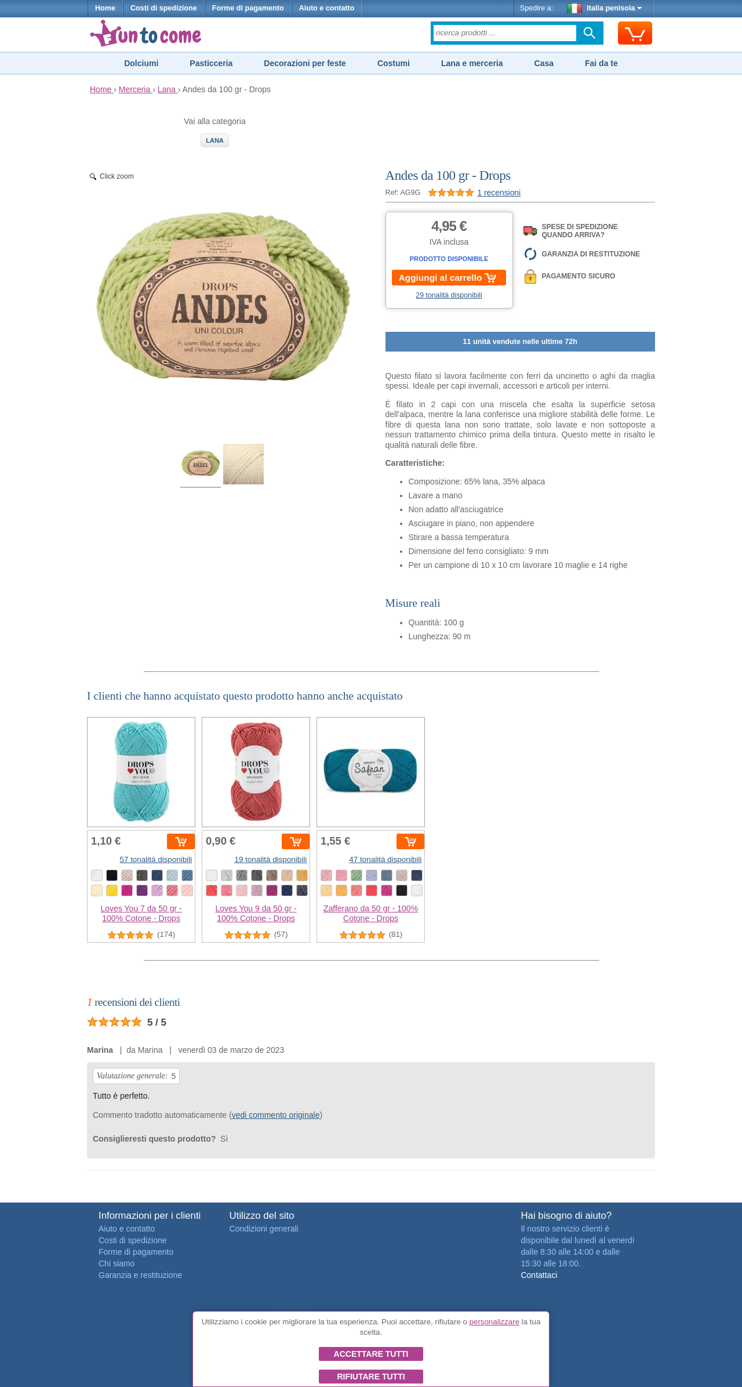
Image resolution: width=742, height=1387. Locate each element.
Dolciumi (141, 63)
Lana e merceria (472, 63)
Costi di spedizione (163, 8)
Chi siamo (116, 1263)
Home (105, 8)
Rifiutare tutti (371, 1376)
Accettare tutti (371, 1354)
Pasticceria (211, 63)
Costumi (393, 63)
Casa (544, 63)
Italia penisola (604, 8)
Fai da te (601, 63)
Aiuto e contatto (327, 8)
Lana (215, 140)
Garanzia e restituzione (140, 1275)
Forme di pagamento (248, 8)
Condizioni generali (264, 1228)
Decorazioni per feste (305, 63)
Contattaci (539, 1275)
